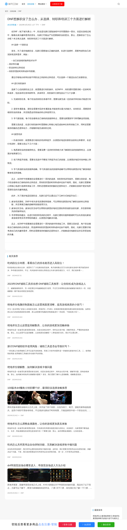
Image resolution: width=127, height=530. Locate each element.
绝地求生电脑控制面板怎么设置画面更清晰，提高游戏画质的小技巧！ (45, 316)
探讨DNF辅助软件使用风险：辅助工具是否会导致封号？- (38, 358)
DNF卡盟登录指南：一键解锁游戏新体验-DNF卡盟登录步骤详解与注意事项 (106, 210)
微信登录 (106, 525)
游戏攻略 (31, 4)
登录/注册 (67, 525)
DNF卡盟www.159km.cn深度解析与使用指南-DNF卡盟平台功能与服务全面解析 (107, 167)
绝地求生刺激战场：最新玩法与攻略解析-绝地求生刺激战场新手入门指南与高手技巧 (106, 226)
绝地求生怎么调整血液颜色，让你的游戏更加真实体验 (37, 435)
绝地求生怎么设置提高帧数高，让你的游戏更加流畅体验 (38, 337)
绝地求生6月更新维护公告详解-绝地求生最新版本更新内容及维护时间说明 (106, 56)
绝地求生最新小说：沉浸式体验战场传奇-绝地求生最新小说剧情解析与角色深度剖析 (106, 146)
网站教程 (41, 4)
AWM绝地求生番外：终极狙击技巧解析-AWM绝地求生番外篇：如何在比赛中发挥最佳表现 (107, 186)
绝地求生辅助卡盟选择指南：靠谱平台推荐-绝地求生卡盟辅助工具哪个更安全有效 (106, 235)
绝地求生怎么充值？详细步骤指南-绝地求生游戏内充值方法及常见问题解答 (106, 82)
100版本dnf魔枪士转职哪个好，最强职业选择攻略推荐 (37, 400)
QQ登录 (86, 525)
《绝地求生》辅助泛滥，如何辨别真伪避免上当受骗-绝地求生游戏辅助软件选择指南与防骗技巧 (106, 177)
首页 (24, 4)
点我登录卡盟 (58, 4)
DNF (43, 29)
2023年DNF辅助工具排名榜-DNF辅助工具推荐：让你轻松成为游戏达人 (46, 295)
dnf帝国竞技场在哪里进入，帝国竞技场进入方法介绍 (36, 477)
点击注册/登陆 (47, 524)
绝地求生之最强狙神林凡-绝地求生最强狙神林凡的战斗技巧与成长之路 (106, 30)
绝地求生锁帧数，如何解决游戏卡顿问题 (29, 379)
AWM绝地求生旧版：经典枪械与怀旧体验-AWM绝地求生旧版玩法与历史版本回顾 (106, 131)
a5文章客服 (11, 29)
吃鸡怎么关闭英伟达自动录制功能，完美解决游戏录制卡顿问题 (42, 456)
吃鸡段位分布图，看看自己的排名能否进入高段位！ (35, 274)
